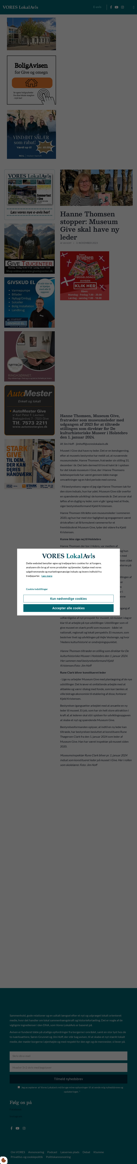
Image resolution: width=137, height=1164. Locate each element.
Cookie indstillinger (37, 588)
